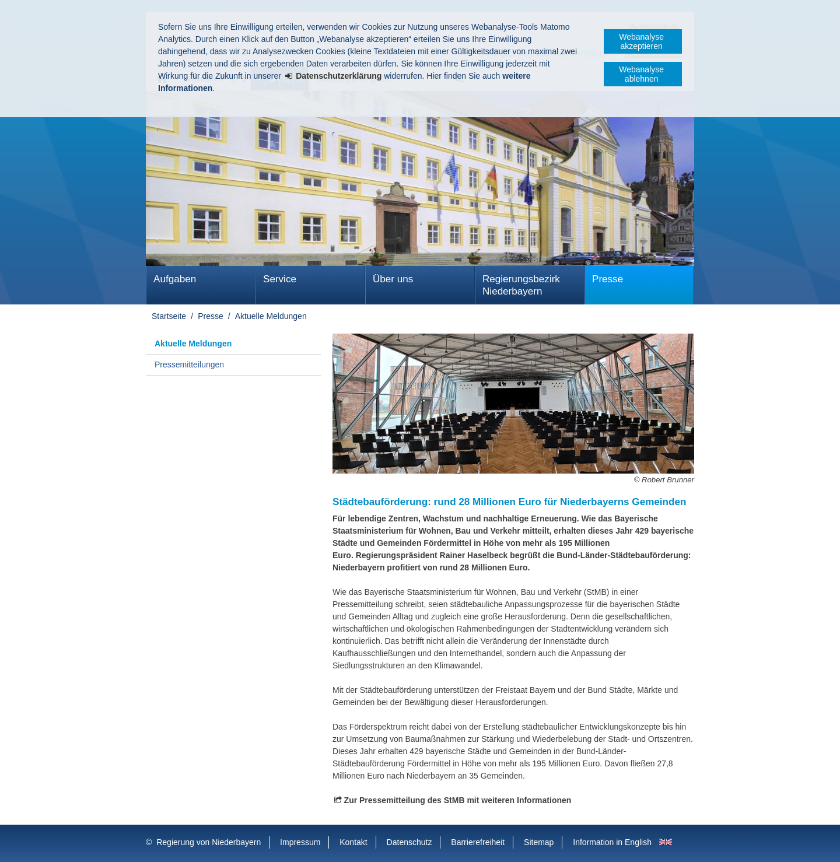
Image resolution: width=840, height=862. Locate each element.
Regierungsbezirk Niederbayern (521, 285)
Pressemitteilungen (189, 364)
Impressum (300, 842)
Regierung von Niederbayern (208, 842)
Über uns (393, 279)
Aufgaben (174, 279)
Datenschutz (409, 842)
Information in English (612, 842)
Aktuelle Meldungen (271, 316)
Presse (607, 279)
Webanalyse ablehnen (641, 74)
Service (279, 279)
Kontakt (353, 842)
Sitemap (539, 842)
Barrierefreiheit (478, 842)
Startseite (169, 316)
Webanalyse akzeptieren (641, 41)
